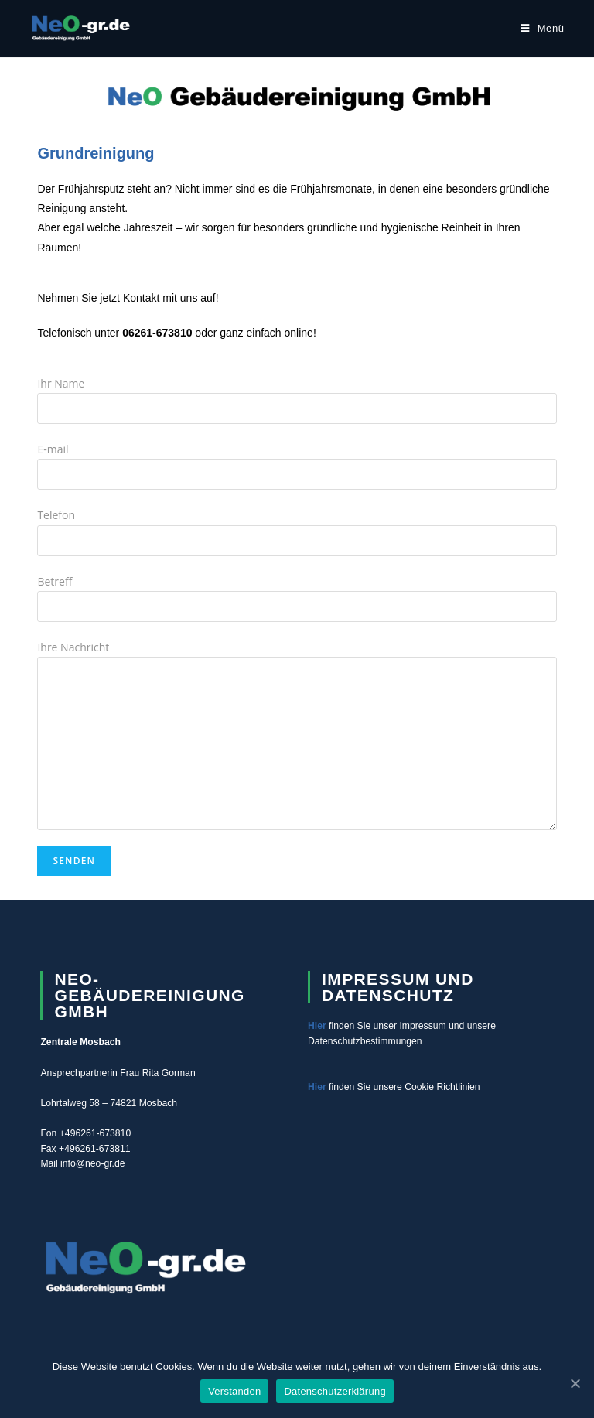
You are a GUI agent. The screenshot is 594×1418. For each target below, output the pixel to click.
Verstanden (234, 1391)
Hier (317, 1025)
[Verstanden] (574, 1383)
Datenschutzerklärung (334, 1391)
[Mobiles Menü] (543, 28)
